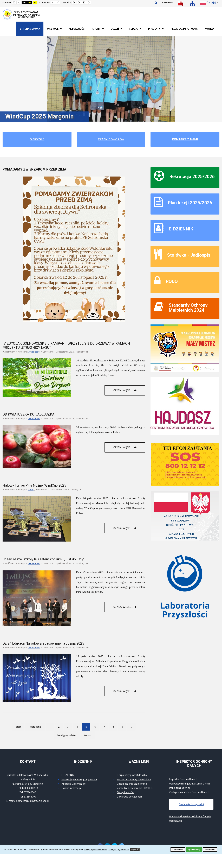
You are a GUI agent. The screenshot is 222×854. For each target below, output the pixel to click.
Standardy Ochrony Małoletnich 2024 (188, 307)
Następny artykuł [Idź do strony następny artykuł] (66, 735)
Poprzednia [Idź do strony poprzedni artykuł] (35, 726)
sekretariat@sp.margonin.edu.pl (31, 801)
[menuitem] (29, 29)
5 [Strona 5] (86, 726)
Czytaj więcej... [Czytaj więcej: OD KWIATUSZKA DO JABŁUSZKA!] (123, 447)
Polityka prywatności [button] (118, 849)
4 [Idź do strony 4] (77, 726)
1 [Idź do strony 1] (49, 726)
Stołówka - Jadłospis (188, 255)
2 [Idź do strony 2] (59, 726)
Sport (31, 489)
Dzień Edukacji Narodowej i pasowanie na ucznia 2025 (43, 643)
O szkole (37, 139)
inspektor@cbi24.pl (179, 788)
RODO (172, 281)
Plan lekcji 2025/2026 (190, 202)
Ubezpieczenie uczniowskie (132, 783)
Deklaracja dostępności (129, 796)
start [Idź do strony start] (18, 726)
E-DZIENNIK (168, 2)
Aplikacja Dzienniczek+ (74, 783)
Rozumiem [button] (210, 849)
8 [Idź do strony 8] (113, 726)
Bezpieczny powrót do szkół (132, 775)
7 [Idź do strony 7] (104, 726)
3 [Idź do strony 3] (68, 726)
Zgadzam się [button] (194, 849)
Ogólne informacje (72, 788)
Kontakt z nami (185, 139)
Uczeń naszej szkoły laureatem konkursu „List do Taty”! (44, 559)
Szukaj (156, 2)
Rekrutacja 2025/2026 (192, 176)
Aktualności (34, 351)
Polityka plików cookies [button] (95, 849)
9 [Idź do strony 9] (122, 726)
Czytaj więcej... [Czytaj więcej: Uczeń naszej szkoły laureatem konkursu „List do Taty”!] (123, 607)
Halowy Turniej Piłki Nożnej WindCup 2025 (34, 485)
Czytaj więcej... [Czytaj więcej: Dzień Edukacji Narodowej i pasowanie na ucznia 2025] (123, 691)
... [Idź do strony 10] (131, 726)
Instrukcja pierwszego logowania (79, 779)
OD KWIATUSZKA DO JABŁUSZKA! (29, 414)
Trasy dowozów (111, 139)
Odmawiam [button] (178, 849)
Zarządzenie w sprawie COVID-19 (135, 788)
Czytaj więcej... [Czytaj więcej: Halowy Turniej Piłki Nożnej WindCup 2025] (123, 528)
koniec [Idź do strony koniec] (87, 735)
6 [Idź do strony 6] (95, 726)
